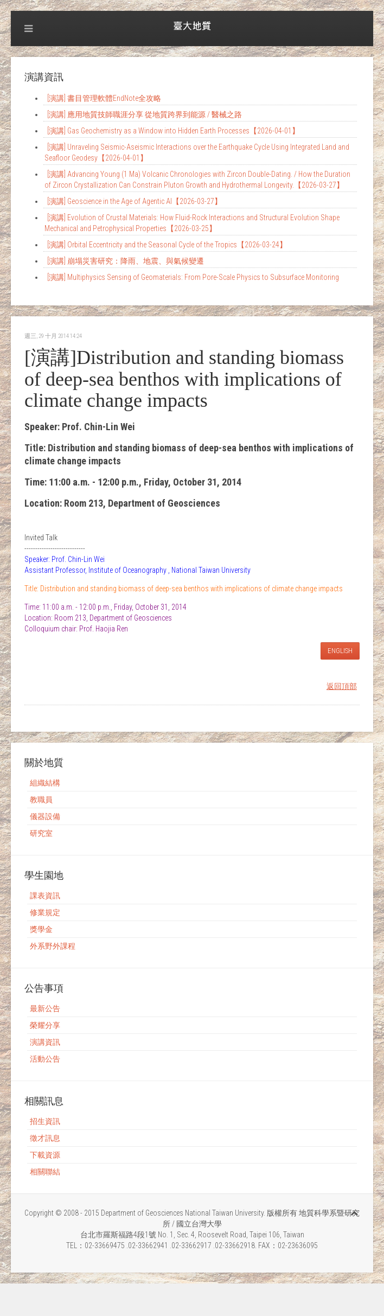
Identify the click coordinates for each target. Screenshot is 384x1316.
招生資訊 (45, 1121)
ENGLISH (340, 651)
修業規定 (45, 912)
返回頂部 (342, 686)
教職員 (41, 799)
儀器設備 (45, 816)
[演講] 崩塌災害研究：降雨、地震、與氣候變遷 (125, 261)
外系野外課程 (52, 946)
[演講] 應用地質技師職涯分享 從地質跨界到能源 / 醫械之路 (144, 114)
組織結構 (45, 782)
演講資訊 (45, 1042)
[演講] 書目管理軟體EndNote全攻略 (104, 98)
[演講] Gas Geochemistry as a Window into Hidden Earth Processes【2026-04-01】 (173, 130)
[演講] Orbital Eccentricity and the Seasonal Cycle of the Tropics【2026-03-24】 (167, 244)
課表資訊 (45, 895)
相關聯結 (45, 1171)
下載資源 (45, 1155)
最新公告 (45, 1008)
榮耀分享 (45, 1025)
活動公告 (45, 1059)
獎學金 (41, 929)
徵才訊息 (45, 1138)
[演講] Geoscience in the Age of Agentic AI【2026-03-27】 (134, 201)
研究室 (41, 833)
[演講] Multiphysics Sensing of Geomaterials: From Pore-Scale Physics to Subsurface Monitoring (193, 277)
